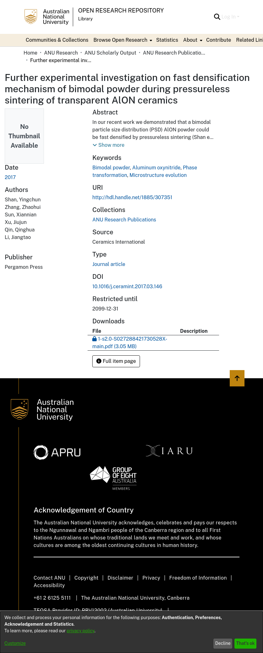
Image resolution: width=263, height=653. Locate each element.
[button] (217, 17)
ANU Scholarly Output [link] (110, 53)
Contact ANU (49, 578)
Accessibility (49, 585)
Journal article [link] (108, 264)
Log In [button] (229, 17)
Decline (223, 643)
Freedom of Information (198, 578)
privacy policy (80, 630)
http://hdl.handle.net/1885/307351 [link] (132, 197)
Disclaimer (120, 578)
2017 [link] (10, 177)
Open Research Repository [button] (121, 10)
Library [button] (85, 18)
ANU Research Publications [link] (174, 53)
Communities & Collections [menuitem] (57, 40)
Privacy (151, 578)
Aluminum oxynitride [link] (156, 168)
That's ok (245, 643)
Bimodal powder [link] (111, 168)
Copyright (86, 578)
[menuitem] (122, 40)
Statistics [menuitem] (167, 40)
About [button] (190, 40)
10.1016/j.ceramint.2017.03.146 (127, 286)
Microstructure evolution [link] (158, 175)
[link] (124, 220)
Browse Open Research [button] (121, 40)
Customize (15, 643)
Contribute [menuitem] (218, 40)
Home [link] (30, 53)
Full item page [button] (116, 361)
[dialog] (131, 632)
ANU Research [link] (61, 53)
